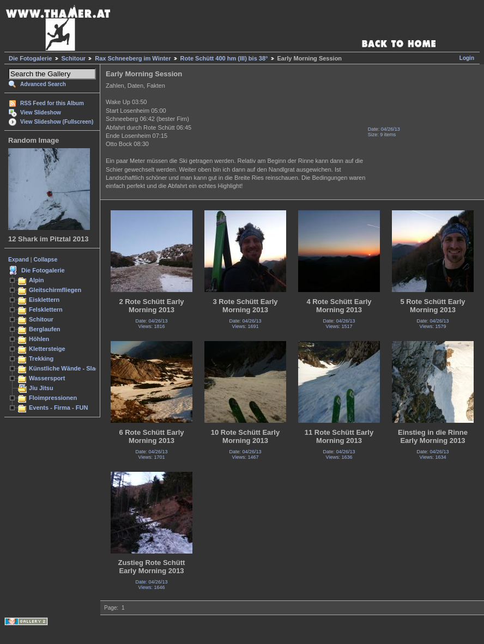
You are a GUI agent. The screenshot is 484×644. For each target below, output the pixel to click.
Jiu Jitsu (41, 388)
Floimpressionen (53, 397)
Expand (18, 259)
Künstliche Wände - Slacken (69, 368)
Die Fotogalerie (30, 58)
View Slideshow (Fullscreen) (56, 122)
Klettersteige (47, 348)
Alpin (36, 280)
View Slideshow (40, 113)
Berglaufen (44, 329)
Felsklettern (46, 309)
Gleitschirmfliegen (55, 290)
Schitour (74, 58)
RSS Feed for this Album (52, 103)
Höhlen (39, 339)
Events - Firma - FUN (58, 407)
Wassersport (47, 378)
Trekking (41, 358)
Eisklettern (44, 299)
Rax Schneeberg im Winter (133, 58)
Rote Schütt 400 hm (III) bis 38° (224, 58)
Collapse (46, 259)
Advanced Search (43, 84)
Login (466, 58)
